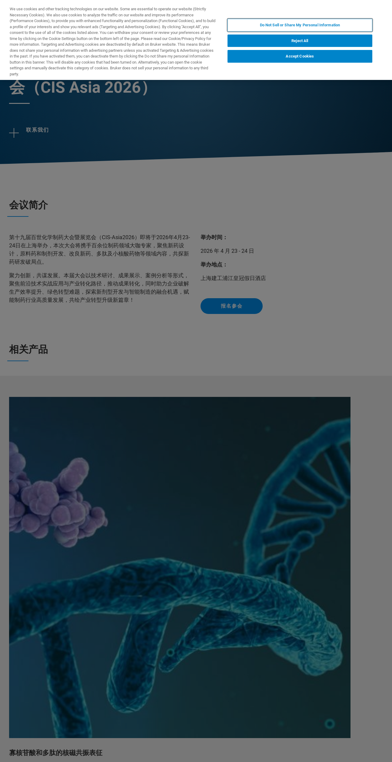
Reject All (299, 40)
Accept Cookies (300, 56)
